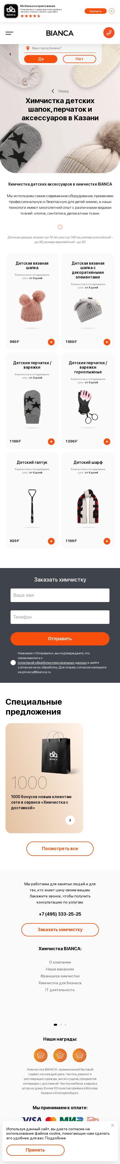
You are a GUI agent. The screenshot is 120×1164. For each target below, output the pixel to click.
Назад (60, 90)
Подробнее (55, 1138)
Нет (79, 58)
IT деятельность (60, 990)
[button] (55, 1025)
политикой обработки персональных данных (52, 663)
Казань (46, 48)
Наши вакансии (60, 969)
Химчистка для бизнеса (60, 983)
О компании (60, 962)
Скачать (96, 11)
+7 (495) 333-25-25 (60, 914)
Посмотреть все (60, 848)
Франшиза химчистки (60, 976)
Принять (35, 1150)
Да (41, 58)
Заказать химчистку (60, 929)
